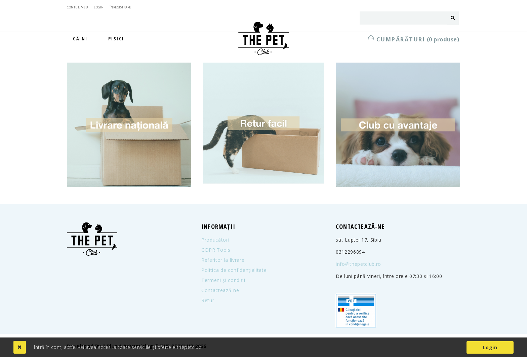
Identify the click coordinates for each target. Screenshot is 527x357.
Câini (80, 38)
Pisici (116, 38)
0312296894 (350, 252)
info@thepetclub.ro (358, 264)
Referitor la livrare (222, 260)
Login (490, 347)
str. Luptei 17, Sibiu (358, 240)
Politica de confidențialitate (234, 270)
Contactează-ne (220, 290)
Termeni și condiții (223, 280)
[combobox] (403, 18)
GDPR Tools (216, 250)
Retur (207, 300)
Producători (215, 240)
